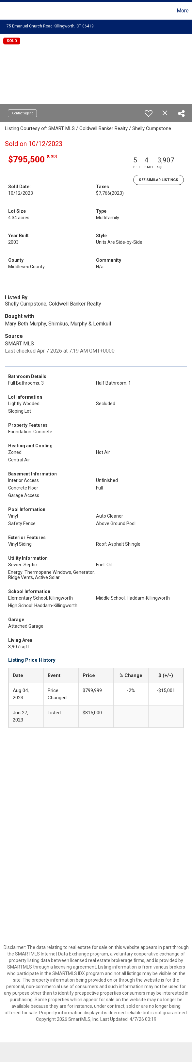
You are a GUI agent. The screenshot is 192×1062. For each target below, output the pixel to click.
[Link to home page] (6, 11)
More (183, 11)
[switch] (148, 113)
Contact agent (22, 113)
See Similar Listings (158, 180)
